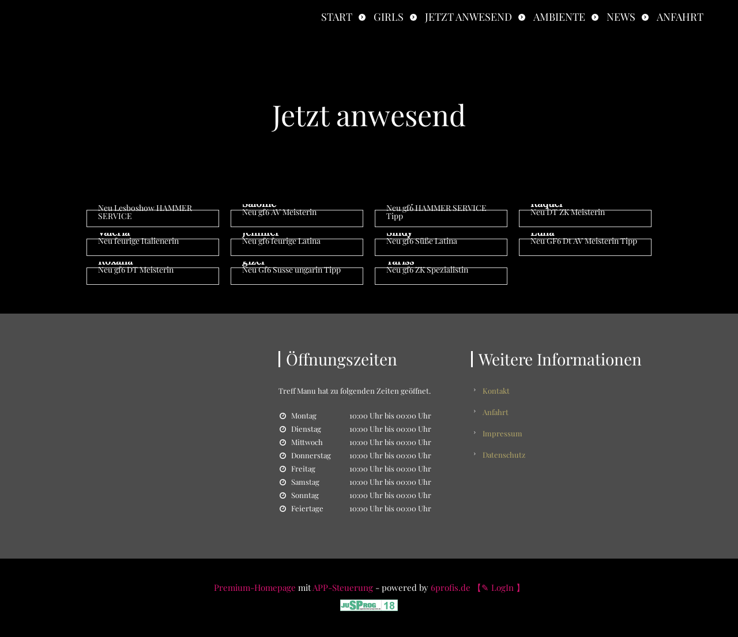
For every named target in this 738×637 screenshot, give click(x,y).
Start (336, 17)
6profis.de (450, 587)
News (621, 17)
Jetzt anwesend (468, 17)
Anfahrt (680, 17)
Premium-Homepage (255, 587)
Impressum (502, 433)
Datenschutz (504, 454)
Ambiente (559, 17)
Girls (389, 17)
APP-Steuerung (342, 587)
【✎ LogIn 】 (499, 587)
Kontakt (496, 390)
